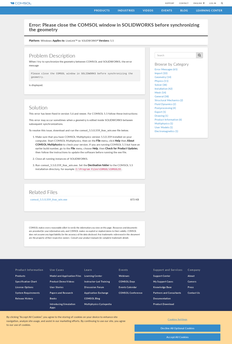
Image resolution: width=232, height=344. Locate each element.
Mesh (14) (160, 92)
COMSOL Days (127, 281)
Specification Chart (26, 281)
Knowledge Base (162, 287)
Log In (212, 3)
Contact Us (194, 292)
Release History (24, 298)
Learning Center (209, 10)
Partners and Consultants (167, 292)
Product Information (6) (168, 119)
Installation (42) (164, 88)
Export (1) (160, 112)
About (191, 275)
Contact (184, 3)
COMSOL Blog (92, 298)
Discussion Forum (94, 287)
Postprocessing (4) (165, 108)
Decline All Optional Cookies (177, 328)
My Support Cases (163, 281)
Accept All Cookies (177, 337)
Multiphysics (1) (164, 123)
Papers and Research (61, 292)
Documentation (162, 298)
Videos (148, 10)
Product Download (163, 304)
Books (53, 298)
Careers (192, 281)
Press (191, 287)
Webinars (124, 275)
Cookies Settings (177, 319)
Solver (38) (161, 85)
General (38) (162, 96)
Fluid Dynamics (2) (165, 104)
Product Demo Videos (62, 281)
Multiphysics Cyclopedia (97, 304)
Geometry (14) (163, 77)
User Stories (56, 287)
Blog (184, 10)
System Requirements (27, 292)
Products (102, 10)
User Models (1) (164, 127)
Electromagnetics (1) (166, 131)
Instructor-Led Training (97, 281)
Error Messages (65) (166, 69)
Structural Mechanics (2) (169, 100)
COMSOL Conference (131, 292)
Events (166, 10)
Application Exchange (96, 292)
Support (169, 3)
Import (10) (161, 73)
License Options (24, 287)
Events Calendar (128, 287)
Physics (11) (161, 81)
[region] (116, 327)
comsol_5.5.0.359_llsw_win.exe (48, 199)
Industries (126, 10)
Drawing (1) (161, 115)
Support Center (161, 275)
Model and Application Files (65, 275)
